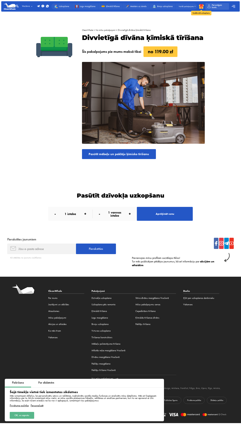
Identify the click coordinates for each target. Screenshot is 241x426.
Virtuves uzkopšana (101, 333)
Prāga (201, 390)
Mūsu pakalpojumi (57, 320)
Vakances (53, 339)
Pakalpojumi (99, 293)
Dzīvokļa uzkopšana (101, 300)
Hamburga (172, 390)
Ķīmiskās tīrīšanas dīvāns (147, 320)
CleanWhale (88, 30)
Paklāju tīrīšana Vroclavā (104, 372)
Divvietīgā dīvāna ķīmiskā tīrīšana (137, 30)
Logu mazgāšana (100, 320)
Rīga (221, 390)
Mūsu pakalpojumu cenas (147, 307)
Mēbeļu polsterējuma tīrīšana (106, 346)
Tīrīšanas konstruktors (102, 339)
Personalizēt (37, 405)
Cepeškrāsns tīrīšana (145, 313)
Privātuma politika (19, 405)
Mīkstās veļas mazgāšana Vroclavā (108, 353)
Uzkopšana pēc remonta (103, 307)
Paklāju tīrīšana (142, 326)
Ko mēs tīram (54, 333)
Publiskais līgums (169, 403)
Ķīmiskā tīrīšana (99, 313)
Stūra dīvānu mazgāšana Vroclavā (152, 300)
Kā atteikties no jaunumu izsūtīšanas (28, 260)
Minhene (182, 390)
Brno (207, 390)
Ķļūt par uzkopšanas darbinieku (198, 300)
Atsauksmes (53, 313)
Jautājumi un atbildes (58, 307)
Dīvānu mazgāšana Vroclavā (105, 359)
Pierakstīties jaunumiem (21, 241)
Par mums (52, 300)
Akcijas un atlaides (57, 326)
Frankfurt (193, 390)
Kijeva (214, 390)
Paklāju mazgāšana (101, 366)
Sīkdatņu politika (216, 403)
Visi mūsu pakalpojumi (108, 30)
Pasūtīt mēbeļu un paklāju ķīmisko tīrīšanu (121, 154)
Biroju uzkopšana (100, 326)
